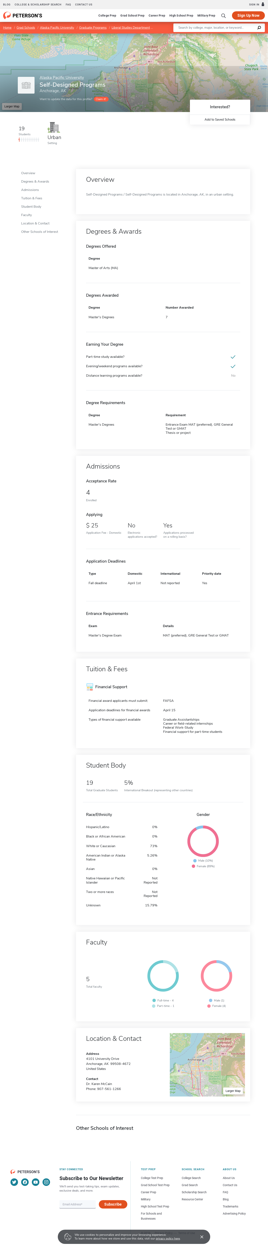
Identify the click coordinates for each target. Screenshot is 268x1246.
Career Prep (157, 15)
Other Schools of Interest (39, 231)
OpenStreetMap (239, 35)
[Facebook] (25, 1182)
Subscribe (113, 1204)
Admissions (30, 190)
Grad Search (190, 1185)
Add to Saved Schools (220, 119)
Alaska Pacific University (57, 28)
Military (146, 1199)
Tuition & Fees (31, 198)
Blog (6, 4)
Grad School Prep (132, 15)
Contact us (83, 4)
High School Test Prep (155, 1206)
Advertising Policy (234, 1213)
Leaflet (217, 35)
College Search (191, 1178)
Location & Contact (35, 223)
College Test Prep (152, 1178)
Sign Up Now (248, 15)
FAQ (68, 4)
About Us (229, 1178)
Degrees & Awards (35, 181)
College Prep (107, 15)
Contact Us (230, 1185)
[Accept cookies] (199, 1237)
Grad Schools (26, 28)
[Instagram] (46, 1182)
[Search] (223, 15)
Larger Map (11, 106)
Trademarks (230, 1206)
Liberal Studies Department (131, 28)
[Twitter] (14, 1182)
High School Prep (181, 15)
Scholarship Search (194, 1192)
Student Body (31, 206)
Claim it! (101, 99)
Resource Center (192, 1199)
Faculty (26, 215)
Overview (28, 173)
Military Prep (206, 15)
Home (7, 28)
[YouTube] (35, 1182)
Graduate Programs (93, 28)
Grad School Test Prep (155, 1185)
